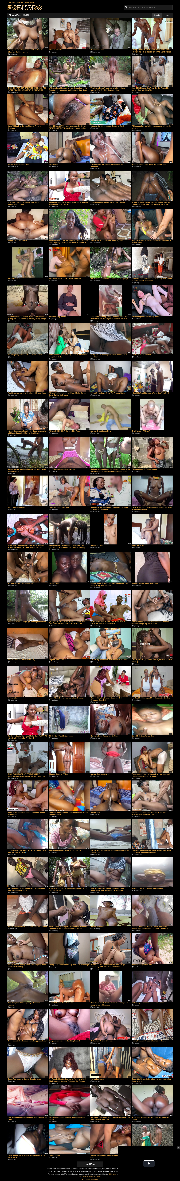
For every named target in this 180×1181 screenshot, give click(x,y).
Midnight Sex (13, 698)
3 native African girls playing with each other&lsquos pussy (23, 203)
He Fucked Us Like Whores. (102, 1041)
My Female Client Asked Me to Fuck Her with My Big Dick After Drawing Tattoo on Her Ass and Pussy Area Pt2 (68, 1081)
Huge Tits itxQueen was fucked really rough (66, 698)
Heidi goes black (97, 50)
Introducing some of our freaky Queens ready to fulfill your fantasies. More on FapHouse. (27, 432)
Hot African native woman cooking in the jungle (109, 278)
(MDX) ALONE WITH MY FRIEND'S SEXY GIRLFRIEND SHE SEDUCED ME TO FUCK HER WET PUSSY (26, 776)
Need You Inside (97, 545)
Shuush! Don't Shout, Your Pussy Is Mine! (107, 126)
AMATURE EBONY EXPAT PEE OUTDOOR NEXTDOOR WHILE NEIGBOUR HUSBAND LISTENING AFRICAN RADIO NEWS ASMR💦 (108, 890)
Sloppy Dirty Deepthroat (17, 240)
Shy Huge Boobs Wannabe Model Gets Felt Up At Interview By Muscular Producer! (27, 737)
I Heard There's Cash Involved (61, 1003)
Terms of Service (95, 1177)
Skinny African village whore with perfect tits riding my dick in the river (25, 51)
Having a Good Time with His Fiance (105, 736)
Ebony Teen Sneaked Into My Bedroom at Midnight (69, 965)
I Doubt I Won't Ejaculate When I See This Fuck (150, 393)
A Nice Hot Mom (14, 278)
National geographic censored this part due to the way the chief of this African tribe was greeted (110, 470)
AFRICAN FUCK (138, 545)
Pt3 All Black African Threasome (20, 583)
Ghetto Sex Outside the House (61, 736)
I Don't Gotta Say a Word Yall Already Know (108, 393)
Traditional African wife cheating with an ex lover (27, 393)
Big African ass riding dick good (145, 583)
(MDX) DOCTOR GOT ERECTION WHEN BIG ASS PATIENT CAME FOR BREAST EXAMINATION (27, 89)
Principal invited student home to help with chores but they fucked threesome (152, 280)
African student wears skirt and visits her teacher (27, 927)
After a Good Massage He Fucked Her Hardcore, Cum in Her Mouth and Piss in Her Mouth (68, 928)
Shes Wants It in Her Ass (59, 507)
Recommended (30, 2)
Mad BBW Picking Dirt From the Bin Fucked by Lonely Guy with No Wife (150, 89)
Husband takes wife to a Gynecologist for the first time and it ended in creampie (151, 851)
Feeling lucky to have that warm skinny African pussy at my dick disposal (109, 584)
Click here (112, 1174)
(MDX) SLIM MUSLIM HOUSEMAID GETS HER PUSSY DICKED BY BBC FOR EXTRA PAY (67, 623)
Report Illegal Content (90, 1179)
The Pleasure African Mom (142, 431)
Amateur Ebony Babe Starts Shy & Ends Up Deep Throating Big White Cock (68, 203)
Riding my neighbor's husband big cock (148, 1003)
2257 (80, 1177)
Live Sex (20, 2)
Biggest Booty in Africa (58, 774)
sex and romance (97, 1079)
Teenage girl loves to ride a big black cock (66, 850)
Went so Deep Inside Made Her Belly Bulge (149, 164)
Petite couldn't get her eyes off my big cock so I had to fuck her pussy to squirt (151, 775)
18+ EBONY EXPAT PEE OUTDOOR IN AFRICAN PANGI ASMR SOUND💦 (27, 851)
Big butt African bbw (57, 660)
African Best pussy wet (100, 774)
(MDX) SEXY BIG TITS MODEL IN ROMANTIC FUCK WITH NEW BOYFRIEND (108, 623)
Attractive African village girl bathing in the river (27, 622)
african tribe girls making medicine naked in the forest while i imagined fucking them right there (68, 89)
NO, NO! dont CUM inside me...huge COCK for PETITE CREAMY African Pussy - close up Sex (67, 127)
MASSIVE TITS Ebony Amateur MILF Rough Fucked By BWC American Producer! (108, 966)
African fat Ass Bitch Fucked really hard (65, 278)
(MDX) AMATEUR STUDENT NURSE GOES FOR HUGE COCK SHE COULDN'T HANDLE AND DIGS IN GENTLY (151, 52)
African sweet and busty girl (19, 164)
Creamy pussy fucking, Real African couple (25, 355)
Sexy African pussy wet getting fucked (64, 1041)
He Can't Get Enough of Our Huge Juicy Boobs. (151, 698)
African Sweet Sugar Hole (101, 431)
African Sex (53, 164)
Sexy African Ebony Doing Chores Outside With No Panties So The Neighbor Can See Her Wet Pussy (109, 319)
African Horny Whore (57, 317)
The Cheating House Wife (142, 965)
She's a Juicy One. (56, 50)
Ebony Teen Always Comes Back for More (24, 1079)
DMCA (85, 1177)
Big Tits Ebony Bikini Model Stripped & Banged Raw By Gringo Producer (26, 889)
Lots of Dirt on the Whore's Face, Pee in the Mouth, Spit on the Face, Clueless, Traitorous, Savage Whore (150, 929)
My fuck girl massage (16, 507)
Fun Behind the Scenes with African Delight (108, 202)
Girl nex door (54, 583)
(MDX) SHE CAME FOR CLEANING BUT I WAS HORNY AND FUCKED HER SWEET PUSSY (26, 546)
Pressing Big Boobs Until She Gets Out (147, 888)
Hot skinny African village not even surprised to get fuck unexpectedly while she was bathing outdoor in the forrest (68, 547)
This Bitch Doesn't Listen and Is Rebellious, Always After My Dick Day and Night (108, 89)
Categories (11, 2)
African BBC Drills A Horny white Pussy (65, 431)
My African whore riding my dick (62, 469)
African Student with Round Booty (21, 660)
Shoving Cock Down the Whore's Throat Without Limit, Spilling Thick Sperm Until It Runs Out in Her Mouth (68, 243)
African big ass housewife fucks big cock (107, 240)
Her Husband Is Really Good (143, 355)
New (167, 15)
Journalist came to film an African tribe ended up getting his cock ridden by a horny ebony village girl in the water (27, 319)
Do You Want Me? (98, 927)
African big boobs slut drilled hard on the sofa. (109, 660)
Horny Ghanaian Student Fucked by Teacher (149, 1041)
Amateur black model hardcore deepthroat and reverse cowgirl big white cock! (150, 623)
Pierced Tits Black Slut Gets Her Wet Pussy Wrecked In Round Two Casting (149, 813)
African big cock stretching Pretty (145, 317)
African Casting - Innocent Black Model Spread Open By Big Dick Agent (67, 394)
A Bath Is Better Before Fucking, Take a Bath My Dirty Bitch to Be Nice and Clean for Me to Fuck (151, 203)
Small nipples (54, 1155)
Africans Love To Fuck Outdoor (144, 469)
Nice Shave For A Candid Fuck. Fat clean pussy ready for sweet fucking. (109, 1004)
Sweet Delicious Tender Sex (143, 736)
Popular (157, 15)
